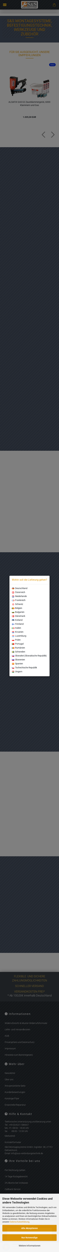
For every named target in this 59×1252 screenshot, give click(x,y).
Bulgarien (18, 612)
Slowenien (18, 659)
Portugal (18, 643)
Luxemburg (19, 635)
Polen (16, 639)
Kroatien (17, 631)
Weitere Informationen (29, 1245)
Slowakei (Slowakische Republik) (29, 655)
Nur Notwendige (29, 1237)
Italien (16, 627)
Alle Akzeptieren (29, 1228)
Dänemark (18, 616)
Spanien (17, 663)
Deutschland (19, 588)
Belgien (17, 608)
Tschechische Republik (24, 667)
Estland (17, 620)
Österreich (18, 592)
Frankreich (18, 600)
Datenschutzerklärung (19, 1222)
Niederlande (19, 596)
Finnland (18, 624)
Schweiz (17, 604)
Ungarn (17, 671)
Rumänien (18, 647)
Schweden (18, 651)
